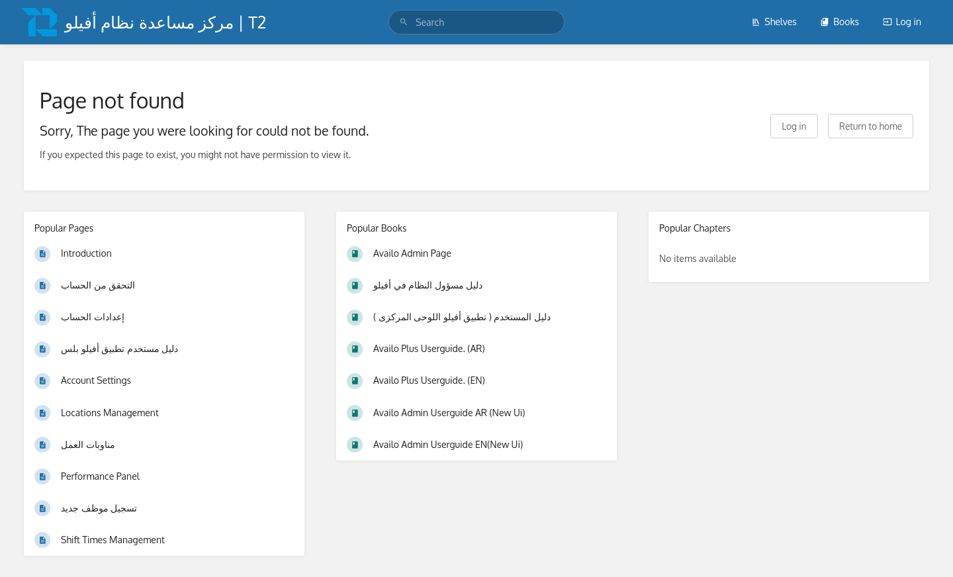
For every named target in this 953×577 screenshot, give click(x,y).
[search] (476, 22)
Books (839, 21)
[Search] (403, 22)
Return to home (870, 126)
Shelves (774, 21)
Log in (902, 21)
